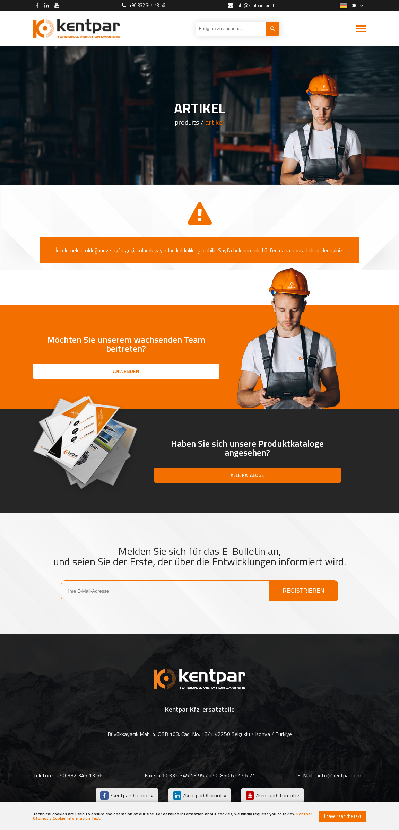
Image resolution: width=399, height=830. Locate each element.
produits (187, 122)
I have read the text (342, 816)
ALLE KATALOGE (247, 475)
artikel (214, 122)
